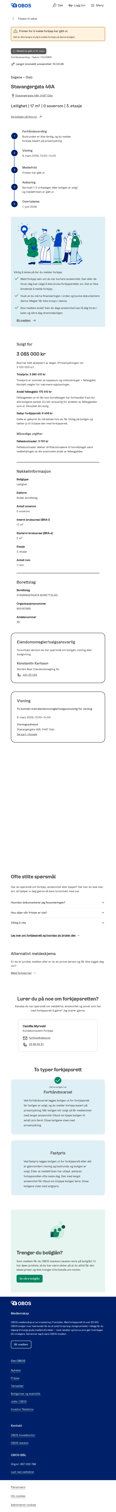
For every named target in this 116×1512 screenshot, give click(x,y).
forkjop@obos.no (39, 1037)
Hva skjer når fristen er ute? (58, 913)
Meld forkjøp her (23, 973)
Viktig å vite (58, 923)
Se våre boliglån (29, 1278)
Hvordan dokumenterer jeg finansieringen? (58, 902)
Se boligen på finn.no (27, 117)
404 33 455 (30, 675)
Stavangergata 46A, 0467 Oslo (32, 95)
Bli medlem (26, 320)
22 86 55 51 (36, 1044)
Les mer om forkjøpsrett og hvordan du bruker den (45, 935)
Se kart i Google (27, 734)
